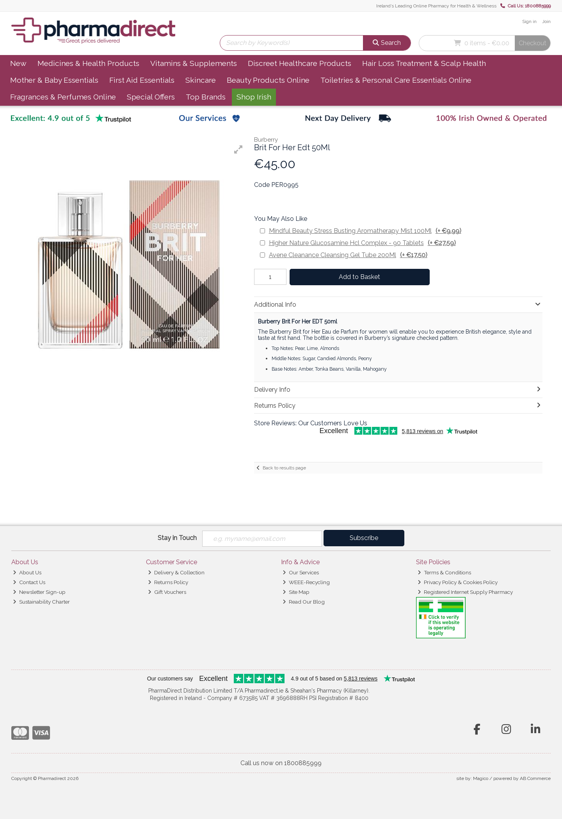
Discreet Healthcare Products (299, 63)
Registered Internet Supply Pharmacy (465, 592)
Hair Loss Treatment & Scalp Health (424, 63)
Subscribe (364, 538)
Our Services (301, 572)
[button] (238, 149)
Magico (480, 778)
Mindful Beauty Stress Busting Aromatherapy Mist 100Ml (365, 231)
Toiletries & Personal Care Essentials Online (395, 80)
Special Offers (151, 96)
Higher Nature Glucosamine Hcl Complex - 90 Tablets (362, 243)
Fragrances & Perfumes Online (63, 96)
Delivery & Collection (176, 572)
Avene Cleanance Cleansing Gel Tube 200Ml (348, 255)
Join (546, 21)
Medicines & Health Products (88, 63)
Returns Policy (168, 582)
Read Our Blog (304, 602)
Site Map (296, 592)
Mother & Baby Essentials (54, 80)
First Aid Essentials (141, 80)
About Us (27, 572)
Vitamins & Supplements (193, 63)
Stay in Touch (177, 538)
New (18, 63)
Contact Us (29, 582)
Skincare (200, 80)
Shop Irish (254, 96)
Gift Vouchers (167, 592)
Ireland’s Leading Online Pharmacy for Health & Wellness (436, 6)
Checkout (532, 43)
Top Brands (206, 96)
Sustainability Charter (41, 602)
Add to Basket (359, 277)
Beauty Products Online (268, 80)
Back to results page (284, 468)
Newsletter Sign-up (39, 592)
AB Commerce (535, 778)
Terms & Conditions (444, 572)
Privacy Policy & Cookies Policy (458, 582)
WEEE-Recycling (306, 582)
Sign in (529, 21)
